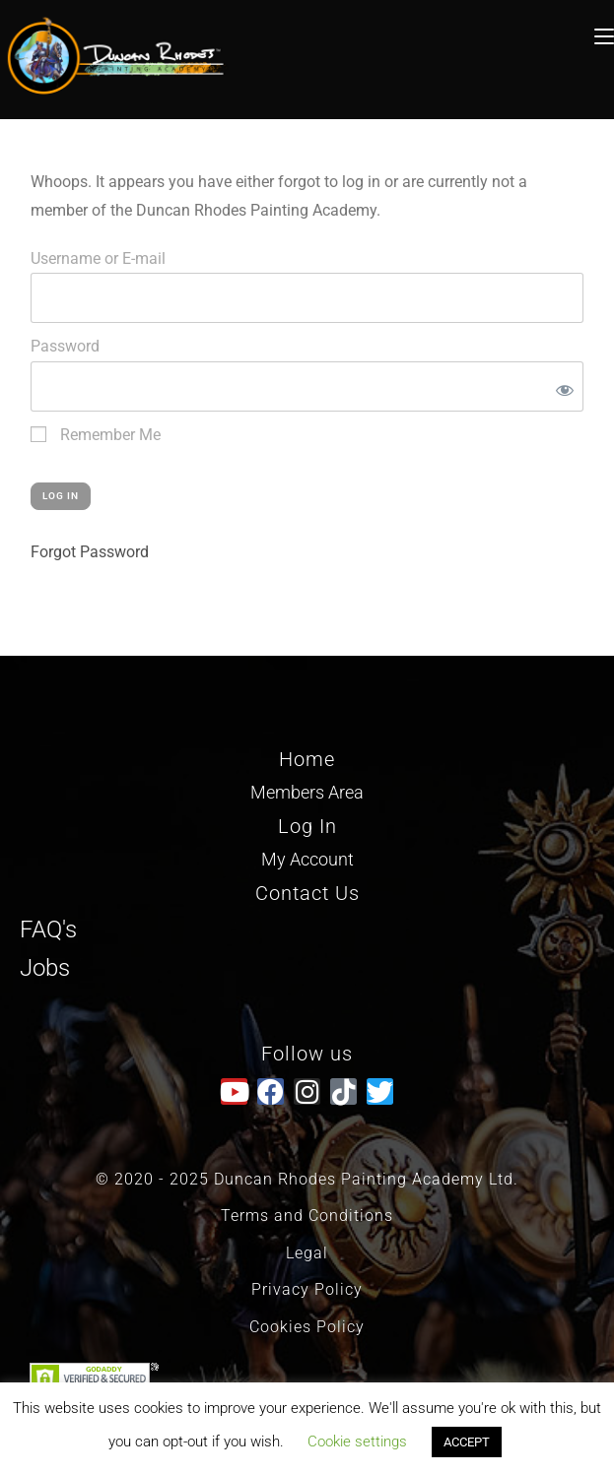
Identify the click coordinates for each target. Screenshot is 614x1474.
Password (65, 346)
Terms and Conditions (307, 1215)
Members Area (307, 792)
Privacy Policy (307, 1289)
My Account (307, 859)
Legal (307, 1253)
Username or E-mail (98, 258)
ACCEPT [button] (466, 1442)
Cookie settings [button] (357, 1441)
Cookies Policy (307, 1326)
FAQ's (48, 929)
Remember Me (96, 434)
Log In (307, 826)
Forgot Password (90, 552)
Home (307, 759)
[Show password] (560, 386)
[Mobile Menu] (604, 34)
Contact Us (307, 893)
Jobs (45, 968)
